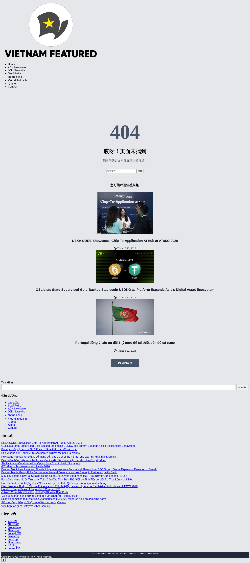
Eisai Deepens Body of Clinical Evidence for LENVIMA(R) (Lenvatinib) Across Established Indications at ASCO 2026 (69, 486)
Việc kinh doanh (17, 80)
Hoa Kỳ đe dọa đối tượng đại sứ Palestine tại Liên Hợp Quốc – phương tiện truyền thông (53, 483)
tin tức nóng (15, 76)
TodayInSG (14, 533)
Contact (12, 86)
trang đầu (13, 402)
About (11, 424)
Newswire (13, 530)
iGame (12, 83)
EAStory (13, 545)
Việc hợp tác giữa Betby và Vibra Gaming (25, 506)
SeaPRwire (14, 73)
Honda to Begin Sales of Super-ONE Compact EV (30, 489)
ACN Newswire (17, 67)
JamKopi (13, 539)
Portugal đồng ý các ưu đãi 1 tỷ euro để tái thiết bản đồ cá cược (125, 342)
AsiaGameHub (99, 553)
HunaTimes (14, 542)
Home (11, 64)
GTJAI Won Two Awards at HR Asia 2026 (25, 466)
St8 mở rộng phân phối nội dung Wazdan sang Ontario (33, 502)
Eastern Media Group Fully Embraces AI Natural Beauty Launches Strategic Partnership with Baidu (59, 472)
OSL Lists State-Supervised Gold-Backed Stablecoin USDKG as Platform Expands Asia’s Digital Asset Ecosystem (125, 289)
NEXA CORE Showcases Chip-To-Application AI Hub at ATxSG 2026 (125, 241)
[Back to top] (3, 560)
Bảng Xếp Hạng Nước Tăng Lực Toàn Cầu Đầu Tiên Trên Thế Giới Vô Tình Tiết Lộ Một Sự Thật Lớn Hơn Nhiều (67, 479)
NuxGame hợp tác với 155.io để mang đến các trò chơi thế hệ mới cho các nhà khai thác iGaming (58, 456)
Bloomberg (14, 527)
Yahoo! (123, 553)
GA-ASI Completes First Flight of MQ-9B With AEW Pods (34, 492)
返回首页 (125, 363)
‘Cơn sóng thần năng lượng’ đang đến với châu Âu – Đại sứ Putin (39, 495)
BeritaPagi (14, 536)
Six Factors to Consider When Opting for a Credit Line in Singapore (40, 463)
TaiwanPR (14, 548)
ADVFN (12, 521)
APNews (142, 553)
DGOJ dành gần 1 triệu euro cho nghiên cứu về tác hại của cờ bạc (40, 453)
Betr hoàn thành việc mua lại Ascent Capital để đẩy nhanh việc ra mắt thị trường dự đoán (53, 460)
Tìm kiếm (7, 382)
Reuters (132, 553)
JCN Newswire (16, 70)
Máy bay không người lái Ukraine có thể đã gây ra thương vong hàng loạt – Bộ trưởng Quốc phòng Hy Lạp (64, 475)
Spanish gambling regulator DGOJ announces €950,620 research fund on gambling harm (53, 499)
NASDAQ (13, 524)
